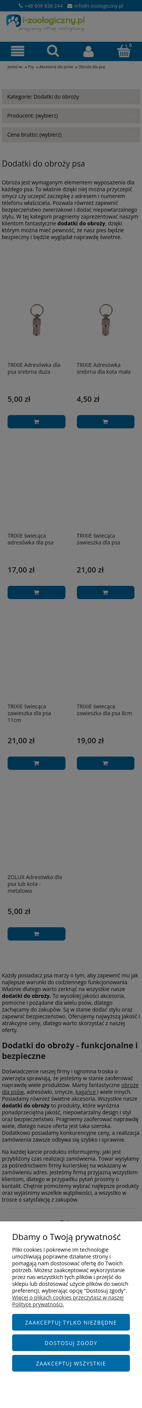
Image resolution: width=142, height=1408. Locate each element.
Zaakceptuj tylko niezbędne (71, 1322)
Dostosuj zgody (71, 1343)
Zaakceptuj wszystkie (71, 1363)
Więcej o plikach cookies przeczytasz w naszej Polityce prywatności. (68, 1301)
